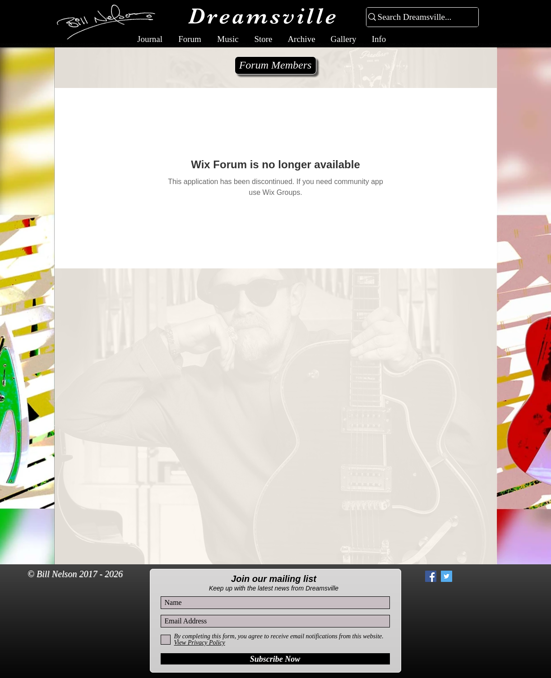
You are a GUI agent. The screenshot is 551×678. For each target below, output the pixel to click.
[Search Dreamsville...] (418, 17)
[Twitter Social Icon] (446, 576)
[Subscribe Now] (275, 658)
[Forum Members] (275, 65)
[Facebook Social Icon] (430, 576)
